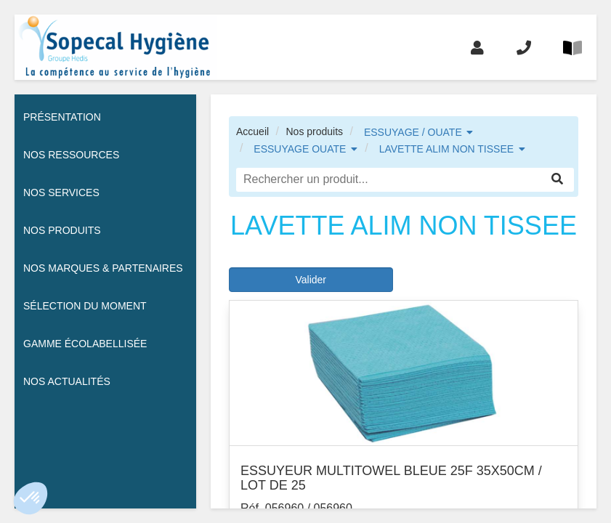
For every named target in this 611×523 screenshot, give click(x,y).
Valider (310, 279)
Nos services (61, 192)
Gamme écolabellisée (85, 343)
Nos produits (314, 131)
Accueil (252, 131)
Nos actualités (66, 381)
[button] (30, 498)
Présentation (62, 117)
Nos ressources (71, 155)
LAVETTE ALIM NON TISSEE (446, 149)
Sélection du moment (85, 306)
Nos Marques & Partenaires (103, 268)
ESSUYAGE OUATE (300, 149)
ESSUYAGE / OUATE (413, 132)
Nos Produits (62, 230)
